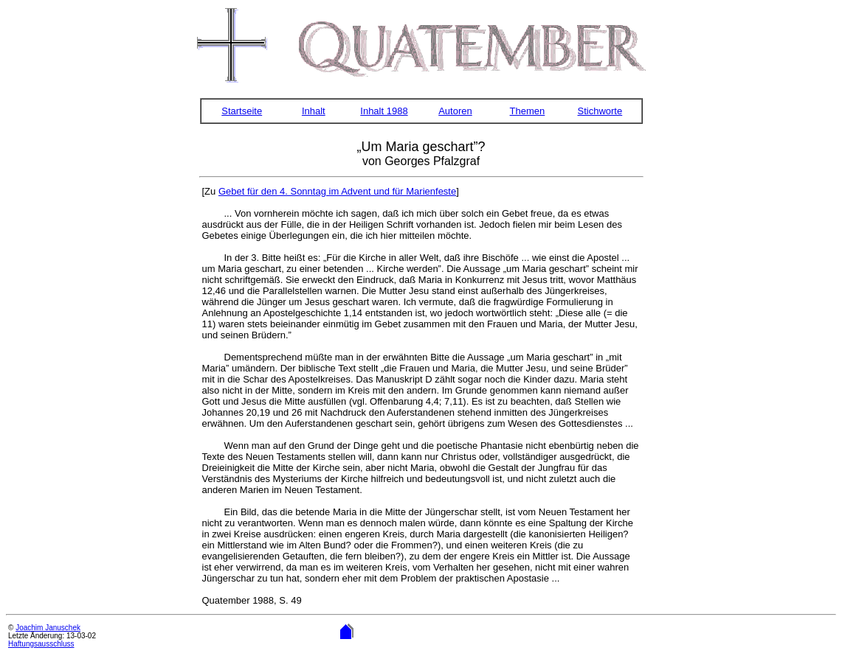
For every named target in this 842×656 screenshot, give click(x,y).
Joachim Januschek (47, 628)
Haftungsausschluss (41, 644)
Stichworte (600, 110)
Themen (527, 110)
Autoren (455, 110)
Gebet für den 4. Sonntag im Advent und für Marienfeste (337, 191)
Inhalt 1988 (383, 110)
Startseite (241, 110)
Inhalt (313, 110)
